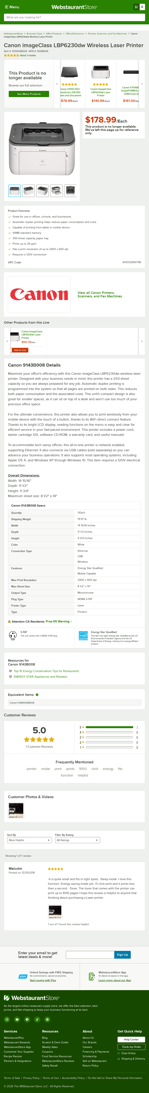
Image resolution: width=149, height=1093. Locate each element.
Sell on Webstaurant (95, 1061)
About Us (88, 1037)
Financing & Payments (96, 1051)
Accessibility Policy (73, 1078)
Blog (45, 1037)
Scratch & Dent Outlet (55, 1042)
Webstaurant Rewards (17, 1042)
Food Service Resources (57, 1056)
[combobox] (74, 17)
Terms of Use (51, 1078)
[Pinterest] (47, 1019)
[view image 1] (16, 810)
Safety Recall (49, 1065)
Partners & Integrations (17, 1061)
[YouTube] (17, 1019)
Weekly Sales (50, 1047)
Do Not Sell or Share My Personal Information (115, 1078)
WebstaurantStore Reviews (58, 1061)
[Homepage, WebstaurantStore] (75, 7)
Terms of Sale (12, 1078)
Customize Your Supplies (19, 1051)
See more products (29, 94)
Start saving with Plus (43, 980)
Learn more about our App (115, 980)
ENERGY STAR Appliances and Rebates (52, 676)
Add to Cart (20, 350)
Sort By (11, 835)
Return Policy (91, 1065)
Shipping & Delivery (131, 1058)
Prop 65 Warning (57, 621)
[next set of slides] (142, 84)
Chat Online (127, 1053)
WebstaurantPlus (14, 1037)
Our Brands (90, 1042)
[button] (14, 191)
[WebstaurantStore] (52, 998)
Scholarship (90, 1056)
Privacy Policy (31, 1078)
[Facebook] (27, 1019)
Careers (87, 1047)
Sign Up (122, 954)
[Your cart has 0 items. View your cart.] (139, 7)
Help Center (131, 1039)
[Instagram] (7, 1019)
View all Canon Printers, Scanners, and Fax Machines (100, 294)
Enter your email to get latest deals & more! (37, 955)
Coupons (47, 1051)
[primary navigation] (12, 7)
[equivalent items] (37, 694)
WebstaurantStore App (17, 1047)
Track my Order (131, 1046)
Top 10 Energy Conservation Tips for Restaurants (58, 671)
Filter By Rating (64, 835)
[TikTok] (37, 1019)
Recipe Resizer (13, 1056)
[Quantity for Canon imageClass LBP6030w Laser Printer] (9, 350)
